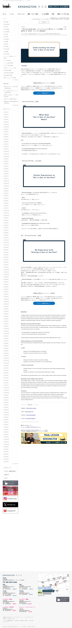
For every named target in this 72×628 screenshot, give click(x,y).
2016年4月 (6, 399)
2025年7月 (6, 133)
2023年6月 (6, 194)
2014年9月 (6, 445)
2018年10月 (6, 332)
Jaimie (5, 30)
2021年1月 (6, 266)
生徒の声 (22, 619)
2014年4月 (6, 458)
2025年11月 (6, 123)
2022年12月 (6, 209)
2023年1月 (6, 207)
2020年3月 (6, 290)
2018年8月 (6, 337)
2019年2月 (6, 322)
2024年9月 (6, 158)
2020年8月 (6, 278)
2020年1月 (6, 295)
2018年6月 (6, 342)
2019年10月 (6, 303)
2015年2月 (6, 433)
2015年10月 (6, 413)
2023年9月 (6, 187)
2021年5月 (6, 256)
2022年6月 (6, 224)
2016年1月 (6, 406)
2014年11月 (6, 441)
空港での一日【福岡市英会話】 (10, 98)
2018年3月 (6, 349)
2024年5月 (6, 167)
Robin (5, 45)
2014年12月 (6, 438)
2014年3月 (6, 460)
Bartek (5, 21)
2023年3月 (6, 202)
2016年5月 (6, 396)
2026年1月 (6, 118)
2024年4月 (6, 170)
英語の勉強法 (7, 74)
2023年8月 (6, 190)
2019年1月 (6, 325)
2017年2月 (6, 381)
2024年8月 (6, 160)
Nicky (5, 43)
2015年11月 (6, 411)
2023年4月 (6, 199)
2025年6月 (6, 135)
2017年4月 (6, 377)
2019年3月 (6, 320)
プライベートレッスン (19, 616)
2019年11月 (6, 300)
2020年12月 (6, 268)
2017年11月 (6, 359)
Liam (5, 40)
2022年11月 (6, 212)
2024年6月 (6, 165)
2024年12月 (6, 150)
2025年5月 (6, 138)
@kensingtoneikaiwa (30, 414)
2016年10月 (6, 391)
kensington (58, 32)
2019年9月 (6, 305)
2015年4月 (6, 428)
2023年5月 (6, 197)
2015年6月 (6, 423)
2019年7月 (6, 310)
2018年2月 (6, 352)
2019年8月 (6, 308)
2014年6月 (6, 453)
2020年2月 (6, 293)
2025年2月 (6, 145)
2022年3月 (6, 231)
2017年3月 (6, 379)
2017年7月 (6, 369)
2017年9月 (6, 364)
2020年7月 (6, 281)
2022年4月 (6, 229)
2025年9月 (6, 128)
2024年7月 (6, 162)
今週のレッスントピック (9, 67)
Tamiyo (5, 48)
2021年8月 (6, 249)
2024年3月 (6, 172)
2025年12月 (6, 121)
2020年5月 (6, 286)
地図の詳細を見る (41, 594)
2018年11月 (6, 330)
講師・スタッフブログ (8, 76)
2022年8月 (6, 219)
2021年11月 (6, 241)
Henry (26, 32)
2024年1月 (6, 177)
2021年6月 (6, 254)
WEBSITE (14, 588)
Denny (5, 23)
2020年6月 (6, 283)
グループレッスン (10, 616)
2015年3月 (6, 431)
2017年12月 (6, 357)
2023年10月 (6, 185)
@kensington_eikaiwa (31, 407)
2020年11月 (6, 271)
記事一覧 (44, 21)
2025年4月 (6, 140)
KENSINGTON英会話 (30, 417)
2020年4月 (6, 288)
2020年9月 (6, 276)
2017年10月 (6, 362)
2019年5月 (6, 315)
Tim (5, 50)
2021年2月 (6, 263)
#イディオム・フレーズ (42, 32)
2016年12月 (6, 386)
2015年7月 (6, 421)
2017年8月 (6, 367)
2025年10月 (6, 126)
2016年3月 (6, 401)
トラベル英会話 (7, 62)
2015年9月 (6, 416)
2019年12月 (6, 298)
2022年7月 (6, 222)
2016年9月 (6, 394)
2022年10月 (6, 214)
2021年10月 (6, 244)
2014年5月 (6, 455)
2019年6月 (6, 313)
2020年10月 (6, 273)
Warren (5, 53)
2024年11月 (6, 153)
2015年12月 (6, 409)
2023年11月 (6, 182)
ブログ (13, 617)
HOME (4, 616)
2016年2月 (6, 404)
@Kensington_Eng (29, 410)
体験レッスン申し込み (29, 619)
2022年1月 (6, 236)
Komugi (5, 38)
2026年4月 (6, 111)
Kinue (5, 35)
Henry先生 (24, 64)
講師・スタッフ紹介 (7, 617)
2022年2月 (6, 234)
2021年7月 (6, 251)
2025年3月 (6, 143)
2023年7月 (6, 192)
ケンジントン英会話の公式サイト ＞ (44, 92)
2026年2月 (6, 116)
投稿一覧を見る (15, 104)
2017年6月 (6, 372)
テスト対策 (6, 59)
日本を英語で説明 (7, 71)
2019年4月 (6, 317)
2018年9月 (6, 335)
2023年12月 (6, 180)
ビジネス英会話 (29, 32)
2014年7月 (6, 450)
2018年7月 (6, 340)
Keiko (5, 33)
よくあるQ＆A (16, 619)
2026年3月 (6, 113)
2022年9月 (6, 217)
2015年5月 (6, 426)
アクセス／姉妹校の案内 (8, 619)
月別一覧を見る (15, 462)
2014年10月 (6, 443)
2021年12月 (6, 239)
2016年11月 (6, 389)
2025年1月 (6, 148)
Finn (5, 26)
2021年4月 (6, 258)
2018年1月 (6, 354)
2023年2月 (6, 204)
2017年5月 (6, 374)
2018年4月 (6, 347)
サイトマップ (5, 620)
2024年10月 (6, 155)
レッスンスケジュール (29, 616)
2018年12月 (6, 327)
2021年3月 (6, 261)
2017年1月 (6, 384)
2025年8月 (6, 130)
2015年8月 (6, 418)
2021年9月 (6, 246)
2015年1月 (6, 436)
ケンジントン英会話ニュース (10, 55)
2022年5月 (6, 226)
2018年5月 (6, 345)
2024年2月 (6, 175)
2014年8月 (6, 448)
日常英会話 (34, 32)
